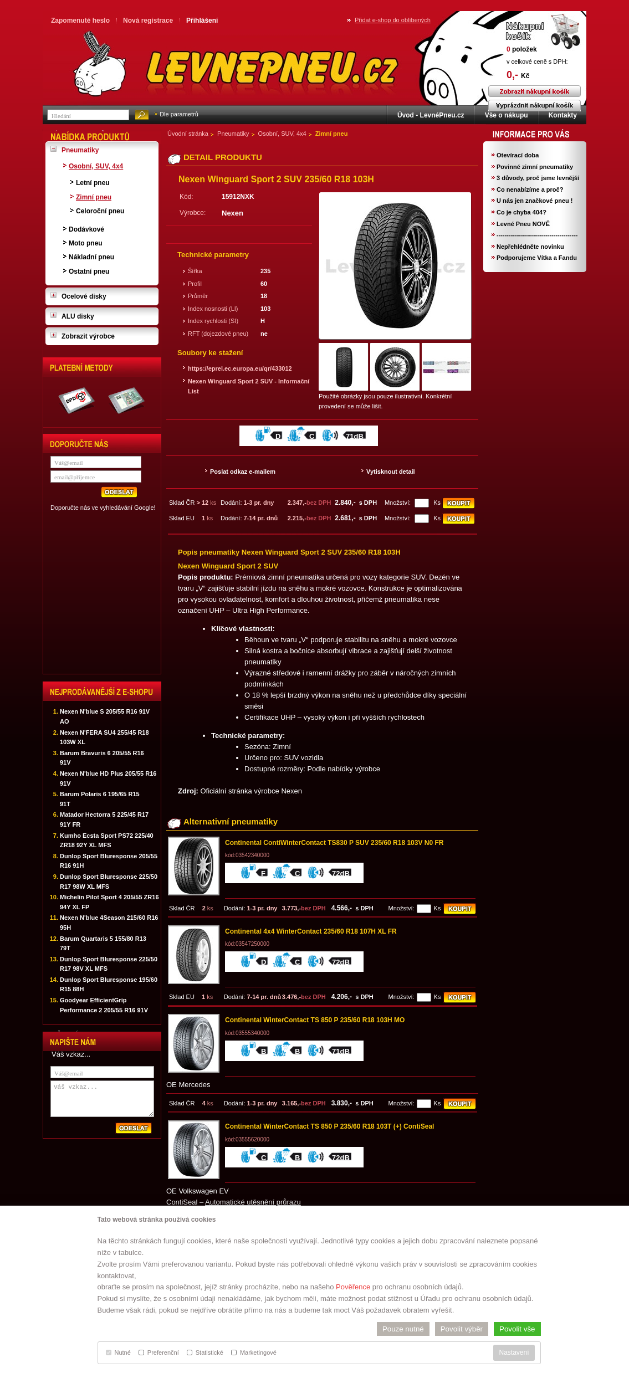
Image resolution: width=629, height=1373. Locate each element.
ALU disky (78, 316)
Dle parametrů (179, 114)
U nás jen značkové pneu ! (535, 200)
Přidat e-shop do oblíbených (393, 20)
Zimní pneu (331, 133)
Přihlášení (202, 20)
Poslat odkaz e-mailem (242, 471)
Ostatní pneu (89, 271)
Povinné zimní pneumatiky (535, 166)
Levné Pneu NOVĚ (523, 224)
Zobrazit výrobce (88, 336)
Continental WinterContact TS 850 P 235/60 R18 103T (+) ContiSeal (329, 1126)
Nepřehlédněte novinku (530, 246)
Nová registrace (148, 20)
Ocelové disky (84, 296)
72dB (341, 873)
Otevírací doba (518, 155)
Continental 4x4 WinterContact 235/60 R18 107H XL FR (311, 931)
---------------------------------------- (537, 235)
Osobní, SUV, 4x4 (282, 133)
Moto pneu (86, 243)
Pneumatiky (233, 133)
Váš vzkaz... (102, 1098)
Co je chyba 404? (521, 212)
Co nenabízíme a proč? (530, 189)
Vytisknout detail (390, 471)
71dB (355, 436)
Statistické (205, 1352)
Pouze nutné (403, 1329)
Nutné (118, 1352)
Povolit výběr (462, 1329)
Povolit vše (517, 1329)
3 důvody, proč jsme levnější (538, 178)
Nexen (232, 213)
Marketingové (254, 1352)
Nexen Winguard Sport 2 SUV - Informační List (248, 386)
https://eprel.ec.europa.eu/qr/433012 (240, 368)
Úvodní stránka (187, 133)
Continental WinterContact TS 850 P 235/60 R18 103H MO (315, 1020)
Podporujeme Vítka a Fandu (537, 257)
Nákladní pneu (91, 257)
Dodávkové (86, 229)
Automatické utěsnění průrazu (253, 1202)
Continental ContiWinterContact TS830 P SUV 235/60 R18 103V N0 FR (334, 843)
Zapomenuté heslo (80, 20)
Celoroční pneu (100, 211)
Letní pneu (93, 183)
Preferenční (159, 1352)
